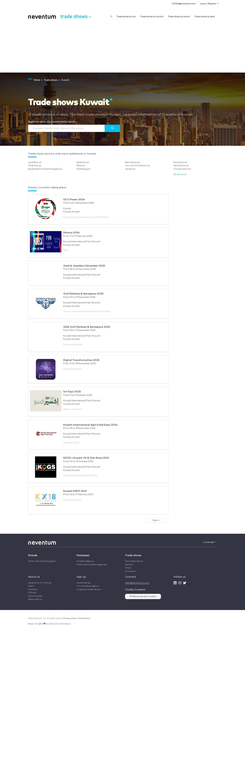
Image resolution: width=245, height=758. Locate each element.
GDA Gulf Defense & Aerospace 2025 (86, 327)
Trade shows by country (152, 17)
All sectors (180, 174)
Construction (182, 169)
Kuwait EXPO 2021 (75, 491)
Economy (180, 162)
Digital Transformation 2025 (81, 360)
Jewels (130, 169)
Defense (83, 162)
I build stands (83, 583)
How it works (35, 596)
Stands (32, 555)
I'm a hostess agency (88, 586)
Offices (32, 593)
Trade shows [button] (75, 16)
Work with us (35, 599)
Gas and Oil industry (137, 166)
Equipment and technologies (45, 169)
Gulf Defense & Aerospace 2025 (83, 293)
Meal (81, 166)
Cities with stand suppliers (42, 561)
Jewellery (35, 162)
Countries (130, 571)
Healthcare (181, 166)
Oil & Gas (34, 166)
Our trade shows (134, 561)
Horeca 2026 (71, 232)
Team (31, 586)
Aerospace (132, 162)
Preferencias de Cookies (143, 596)
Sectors (129, 565)
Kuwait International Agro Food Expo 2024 (90, 425)
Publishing (83, 169)
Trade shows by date (204, 17)
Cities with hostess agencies (92, 565)
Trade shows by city (126, 17)
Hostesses (83, 555)
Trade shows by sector (179, 17)
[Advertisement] (122, 47)
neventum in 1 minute (39, 583)
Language (209, 542)
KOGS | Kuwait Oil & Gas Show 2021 (86, 458)
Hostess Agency (85, 561)
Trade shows (133, 555)
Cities (128, 568)
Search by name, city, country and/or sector (51, 122)
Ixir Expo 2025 (72, 391)
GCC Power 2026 (74, 199)
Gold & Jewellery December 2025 (84, 265)
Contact (32, 589)
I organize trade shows (89, 589)
